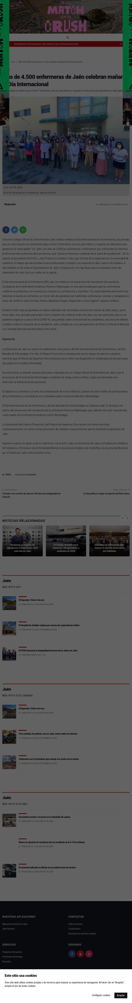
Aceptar (121, 995)
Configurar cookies (101, 995)
